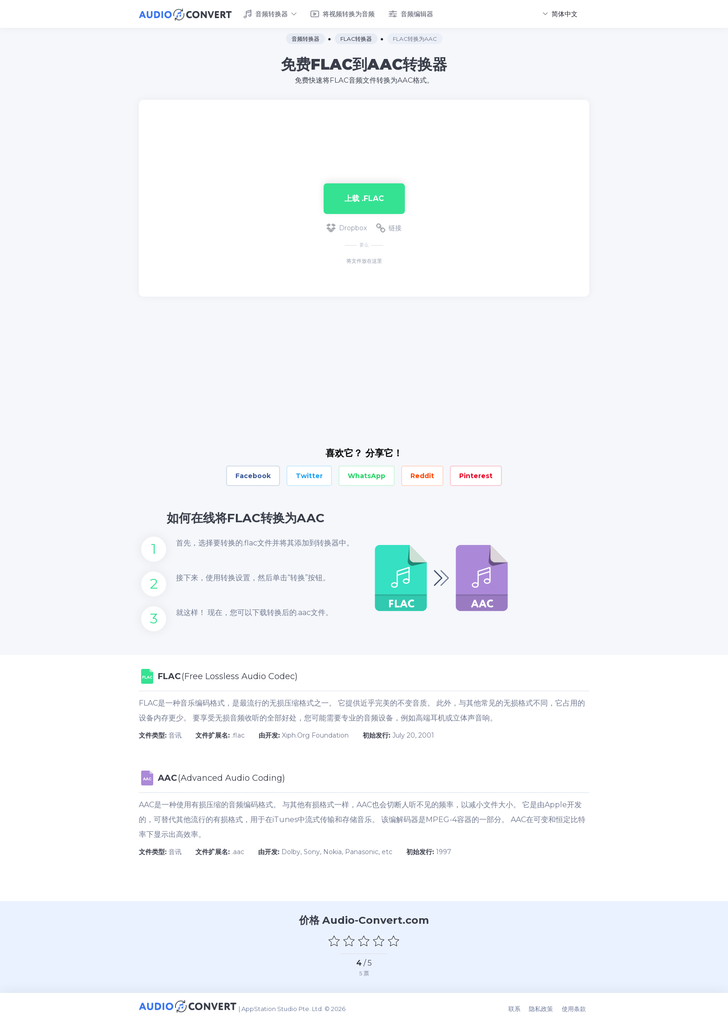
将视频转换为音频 (343, 13)
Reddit (422, 474)
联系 (521, 1005)
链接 (389, 226)
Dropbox (346, 226)
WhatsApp (366, 474)
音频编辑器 (411, 13)
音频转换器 (270, 13)
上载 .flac (364, 196)
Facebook (253, 474)
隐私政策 (546, 1005)
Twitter (309, 474)
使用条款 (577, 1005)
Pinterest (476, 474)
